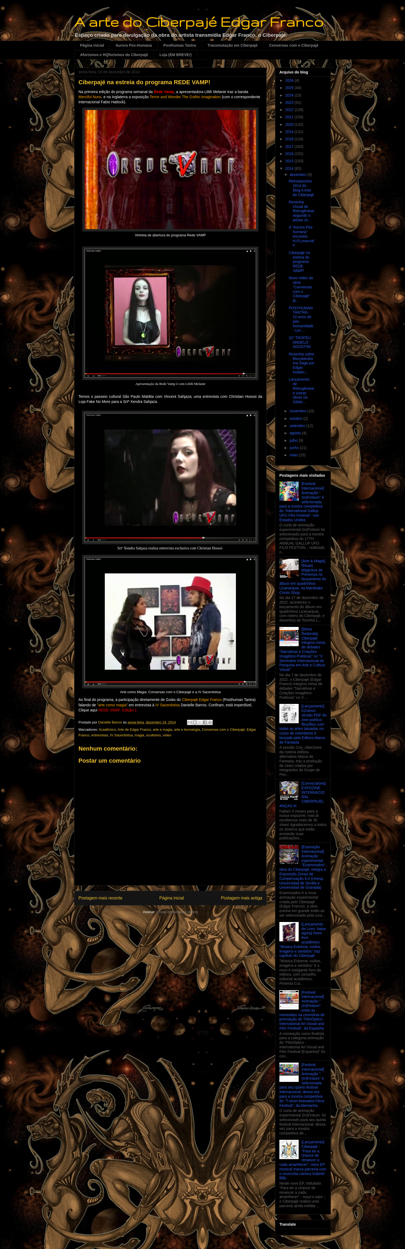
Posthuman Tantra (179, 45)
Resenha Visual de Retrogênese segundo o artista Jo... (301, 211)
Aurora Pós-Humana (133, 45)
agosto (296, 433)
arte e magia (162, 730)
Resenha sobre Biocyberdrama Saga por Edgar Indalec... (301, 363)
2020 (290, 124)
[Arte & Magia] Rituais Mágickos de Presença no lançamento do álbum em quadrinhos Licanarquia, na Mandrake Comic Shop (302, 577)
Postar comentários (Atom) (177, 912)
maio (294, 455)
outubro (296, 418)
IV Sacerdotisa (121, 735)
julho (294, 440)
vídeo (167, 735)
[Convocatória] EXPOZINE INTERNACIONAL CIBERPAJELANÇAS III (302, 794)
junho (295, 448)
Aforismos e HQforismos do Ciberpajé (114, 55)
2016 (290, 154)
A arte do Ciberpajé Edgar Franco (199, 22)
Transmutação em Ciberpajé (233, 45)
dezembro (298, 174)
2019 (290, 132)
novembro (298, 411)
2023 (290, 102)
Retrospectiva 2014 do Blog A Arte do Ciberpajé (301, 188)
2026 (290, 80)
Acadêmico (107, 730)
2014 (290, 168)
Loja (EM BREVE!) (176, 55)
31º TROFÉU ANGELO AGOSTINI (300, 342)
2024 (290, 95)
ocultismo (153, 735)
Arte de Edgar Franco (134, 730)
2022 (290, 110)
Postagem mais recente (100, 898)
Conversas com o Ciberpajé (293, 45)
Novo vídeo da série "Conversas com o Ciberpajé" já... (301, 289)
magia (139, 735)
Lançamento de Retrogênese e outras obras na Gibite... (301, 390)
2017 (290, 146)
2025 (290, 88)
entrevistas (99, 735)
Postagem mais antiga (241, 898)
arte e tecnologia (187, 730)
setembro (298, 426)
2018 (290, 139)
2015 (290, 161)
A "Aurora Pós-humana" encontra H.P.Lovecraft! (301, 236)
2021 (290, 117)
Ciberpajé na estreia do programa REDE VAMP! (299, 262)
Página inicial (92, 45)
